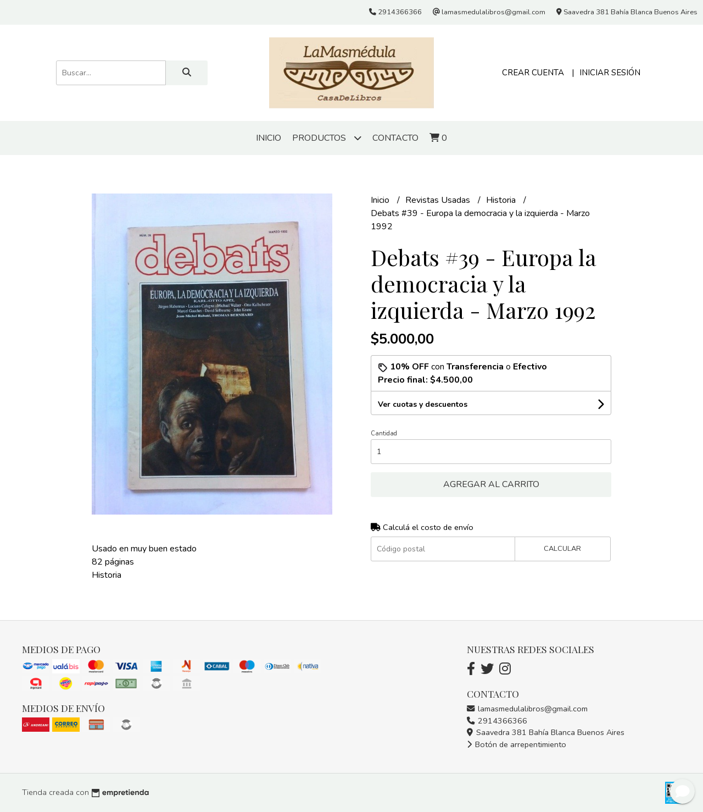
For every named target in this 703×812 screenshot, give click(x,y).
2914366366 (497, 720)
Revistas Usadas (438, 200)
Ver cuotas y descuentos (422, 404)
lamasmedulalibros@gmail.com (527, 708)
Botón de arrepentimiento (516, 744)
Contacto (395, 138)
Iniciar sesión (609, 72)
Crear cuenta (533, 72)
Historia (502, 200)
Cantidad (384, 433)
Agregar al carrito (491, 484)
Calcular (562, 549)
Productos (326, 137)
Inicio (268, 138)
